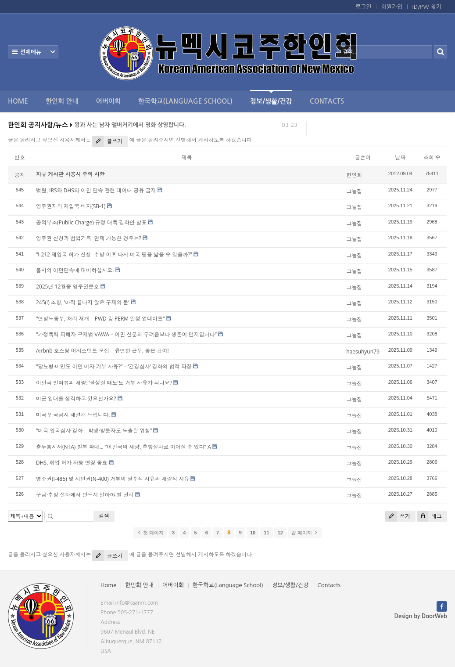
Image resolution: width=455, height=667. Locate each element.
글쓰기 (107, 141)
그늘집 (354, 191)
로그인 (363, 7)
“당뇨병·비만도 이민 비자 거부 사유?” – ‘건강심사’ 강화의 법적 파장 (114, 366)
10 (252, 532)
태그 (429, 516)
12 (280, 532)
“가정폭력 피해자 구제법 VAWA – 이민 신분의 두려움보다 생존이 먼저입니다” (126, 334)
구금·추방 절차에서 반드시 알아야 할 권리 (85, 494)
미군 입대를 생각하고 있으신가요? (76, 398)
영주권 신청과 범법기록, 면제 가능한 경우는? (88, 238)
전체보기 (33, 51)
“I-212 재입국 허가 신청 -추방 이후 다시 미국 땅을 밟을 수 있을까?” (114, 254)
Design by (420, 616)
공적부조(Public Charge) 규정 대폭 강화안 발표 (91, 222)
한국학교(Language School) (185, 101)
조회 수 (432, 157)
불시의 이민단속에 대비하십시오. (75, 270)
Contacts (327, 101)
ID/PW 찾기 (426, 7)
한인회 (354, 175)
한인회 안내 (62, 101)
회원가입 (392, 7)
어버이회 (108, 101)
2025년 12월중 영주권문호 (67, 286)
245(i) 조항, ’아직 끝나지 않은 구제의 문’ (82, 302)
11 (266, 532)
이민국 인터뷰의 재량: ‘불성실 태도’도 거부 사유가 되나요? (104, 382)
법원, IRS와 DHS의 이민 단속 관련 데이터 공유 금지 (96, 190)
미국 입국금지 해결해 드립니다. (73, 414)
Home (18, 101)
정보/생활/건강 (271, 97)
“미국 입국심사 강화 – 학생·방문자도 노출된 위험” (94, 430)
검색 (104, 515)
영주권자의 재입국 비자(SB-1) (70, 206)
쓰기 (397, 516)
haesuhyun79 (363, 351)
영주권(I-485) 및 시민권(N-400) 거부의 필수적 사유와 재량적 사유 (112, 479)
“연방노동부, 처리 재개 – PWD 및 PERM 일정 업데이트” (100, 318)
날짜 (400, 157)
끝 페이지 (304, 532)
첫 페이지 (150, 532)
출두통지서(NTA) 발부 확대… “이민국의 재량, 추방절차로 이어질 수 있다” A (123, 447)
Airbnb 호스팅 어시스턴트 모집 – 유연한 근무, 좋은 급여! (102, 350)
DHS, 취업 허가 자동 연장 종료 (71, 462)
